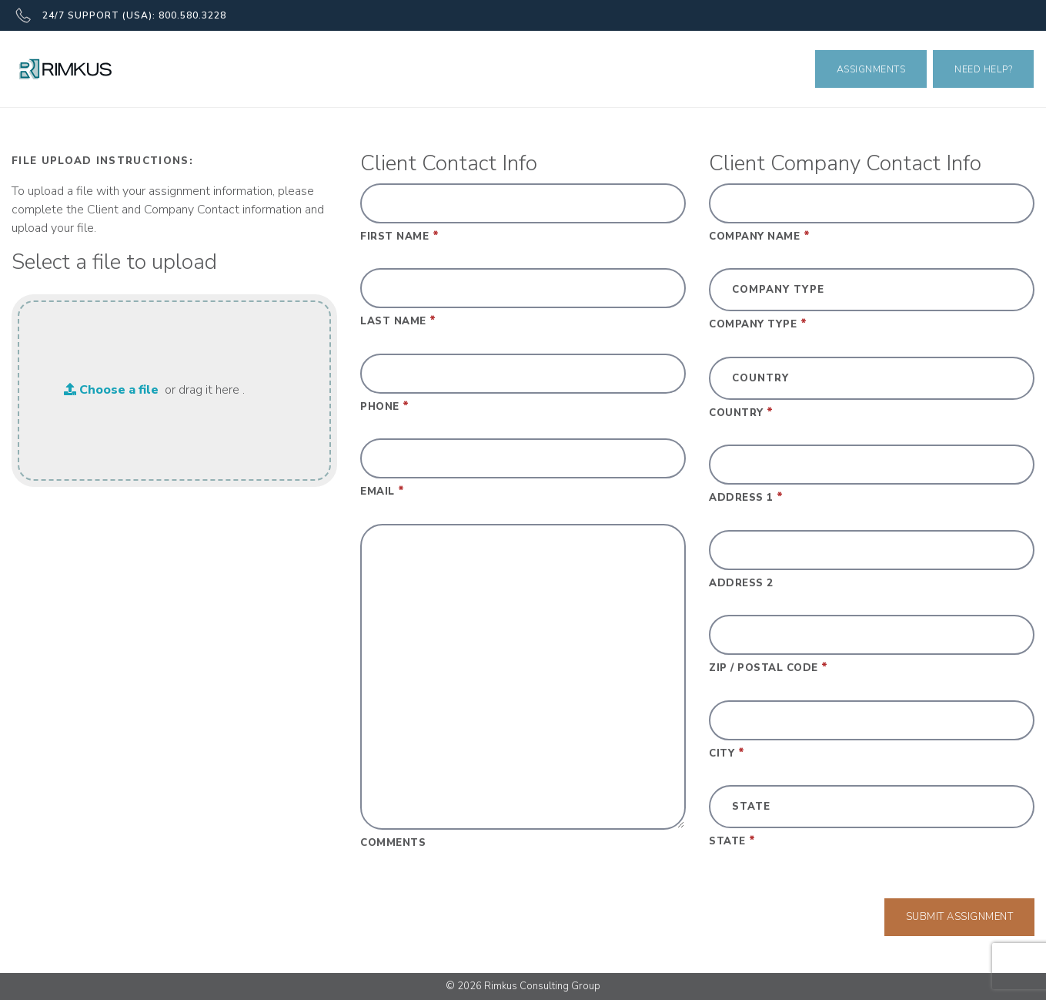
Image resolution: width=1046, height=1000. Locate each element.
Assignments (871, 69)
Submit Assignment (960, 917)
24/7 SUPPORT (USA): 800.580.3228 (120, 15)
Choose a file (111, 389)
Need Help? (983, 69)
